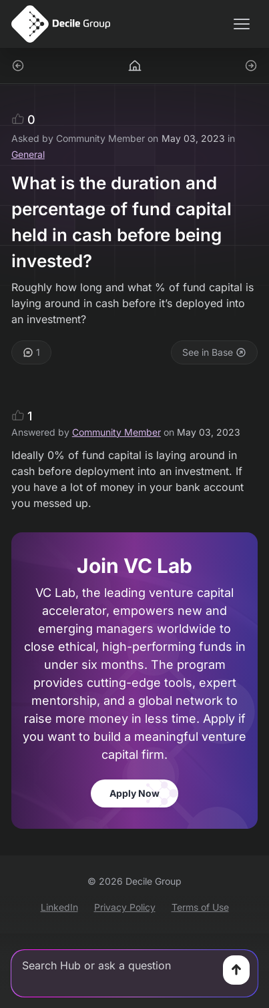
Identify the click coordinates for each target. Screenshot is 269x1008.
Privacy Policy (125, 907)
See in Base (214, 352)
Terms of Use (200, 907)
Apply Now (134, 793)
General (28, 154)
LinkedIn (59, 907)
